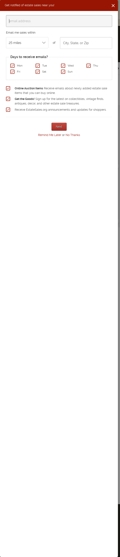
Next (59, 126)
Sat (44, 71)
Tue (44, 65)
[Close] (113, 5)
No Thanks (73, 135)
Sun (70, 71)
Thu (95, 65)
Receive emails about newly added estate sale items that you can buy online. (61, 91)
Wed (71, 65)
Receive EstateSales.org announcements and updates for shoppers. (61, 109)
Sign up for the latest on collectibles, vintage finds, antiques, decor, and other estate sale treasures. (59, 101)
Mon (20, 65)
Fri (18, 71)
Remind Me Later (49, 135)
